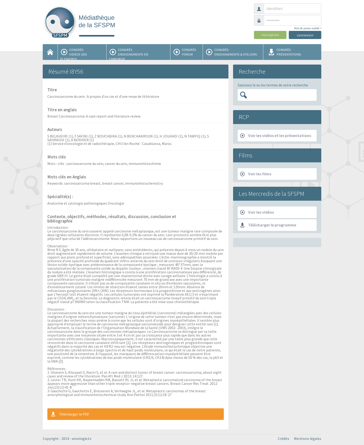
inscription (270, 35)
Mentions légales (307, 438)
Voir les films (255, 174)
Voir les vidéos (257, 212)
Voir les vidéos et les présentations (275, 135)
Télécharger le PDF (69, 414)
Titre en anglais (62, 110)
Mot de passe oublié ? (307, 28)
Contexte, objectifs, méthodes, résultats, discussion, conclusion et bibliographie (111, 219)
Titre (52, 90)
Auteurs (54, 130)
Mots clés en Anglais (66, 177)
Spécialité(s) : (60, 197)
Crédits (283, 438)
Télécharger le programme (268, 225)
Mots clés (56, 157)
